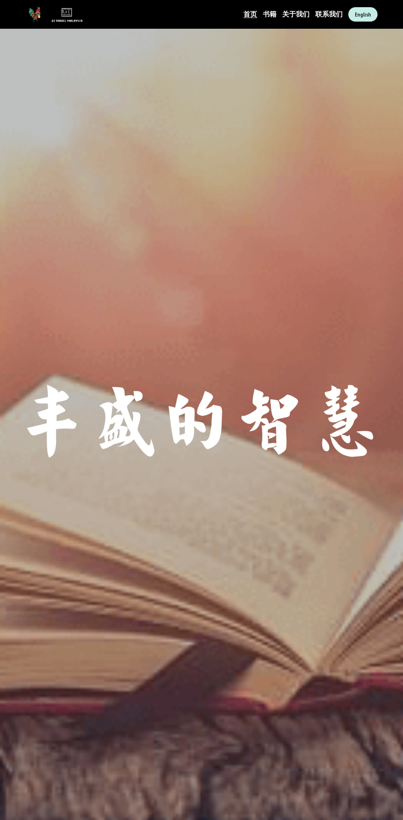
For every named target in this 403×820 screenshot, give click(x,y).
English (363, 14)
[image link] (54, 14)
